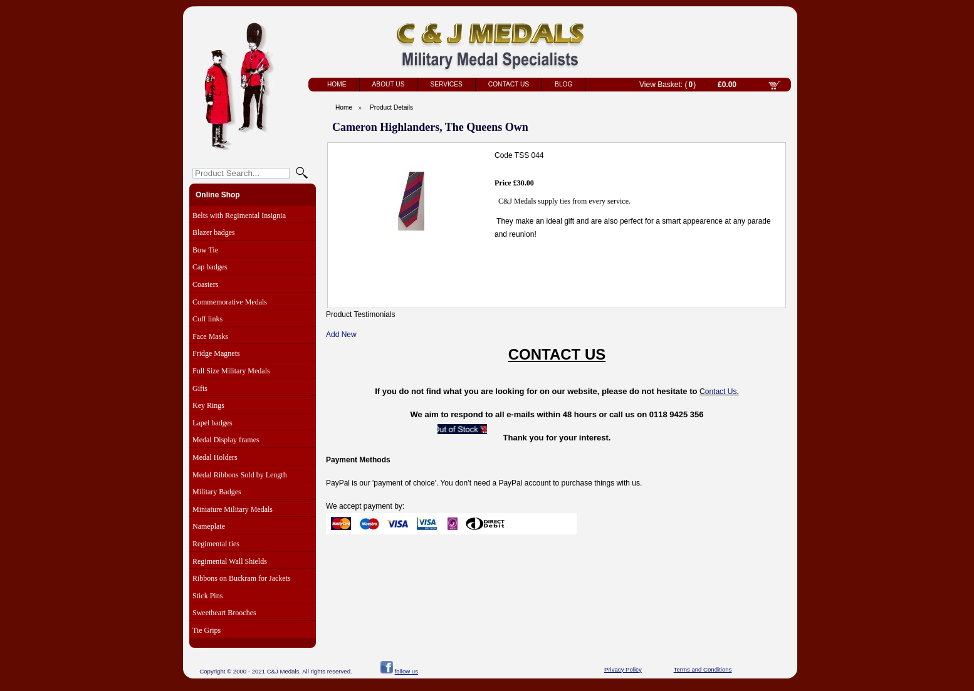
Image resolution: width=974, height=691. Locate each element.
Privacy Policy (623, 669)
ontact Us (721, 391)
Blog (563, 84)
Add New (341, 334)
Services (446, 84)
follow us (406, 671)
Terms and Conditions (703, 669)
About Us (388, 84)
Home (337, 84)
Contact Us (508, 84)
